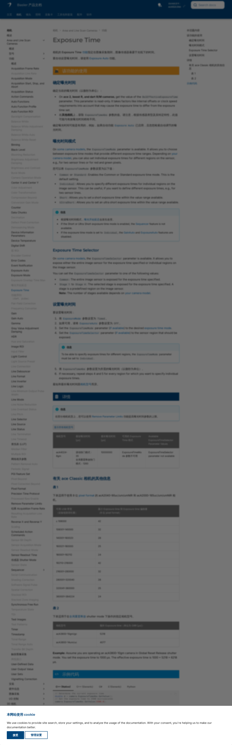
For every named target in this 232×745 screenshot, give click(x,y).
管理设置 (36, 735)
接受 (15, 735)
